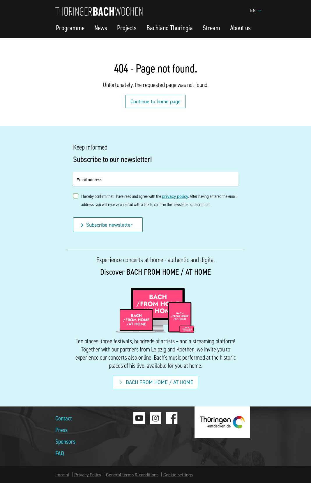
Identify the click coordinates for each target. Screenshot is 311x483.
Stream (211, 27)
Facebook (172, 418)
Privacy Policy (87, 474)
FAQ (59, 453)
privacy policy (175, 196)
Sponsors (65, 441)
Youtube (139, 418)
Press (61, 430)
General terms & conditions (132, 474)
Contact (63, 418)
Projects (127, 27)
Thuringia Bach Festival (99, 11)
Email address (90, 179)
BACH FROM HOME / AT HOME (155, 382)
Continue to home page (155, 101)
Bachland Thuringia (169, 27)
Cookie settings (178, 474)
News (100, 27)
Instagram (155, 418)
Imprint (62, 474)
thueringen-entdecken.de (222, 422)
